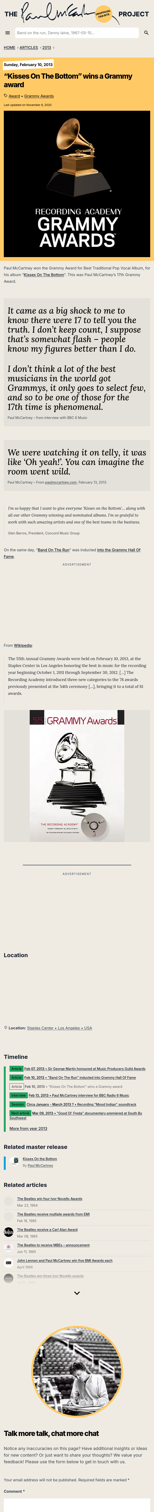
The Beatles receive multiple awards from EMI (53, 1214)
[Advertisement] (77, 910)
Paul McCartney (40, 1165)
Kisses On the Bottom (40, 1159)
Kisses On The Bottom (44, 274)
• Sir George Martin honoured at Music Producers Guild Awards (85, 1069)
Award (14, 96)
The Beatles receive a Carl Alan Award (47, 1230)
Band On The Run (53, 549)
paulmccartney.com (61, 482)
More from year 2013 (28, 1128)
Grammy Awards (39, 96)
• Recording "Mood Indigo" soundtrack (81, 1104)
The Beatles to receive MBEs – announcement (53, 1245)
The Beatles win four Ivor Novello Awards (49, 1199)
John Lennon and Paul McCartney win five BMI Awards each (64, 1260)
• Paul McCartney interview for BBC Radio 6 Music (79, 1095)
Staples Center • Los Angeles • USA (59, 1028)
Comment (14, 1491)
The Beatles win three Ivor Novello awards (50, 1276)
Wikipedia (23, 645)
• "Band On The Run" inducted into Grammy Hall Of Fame (80, 1077)
